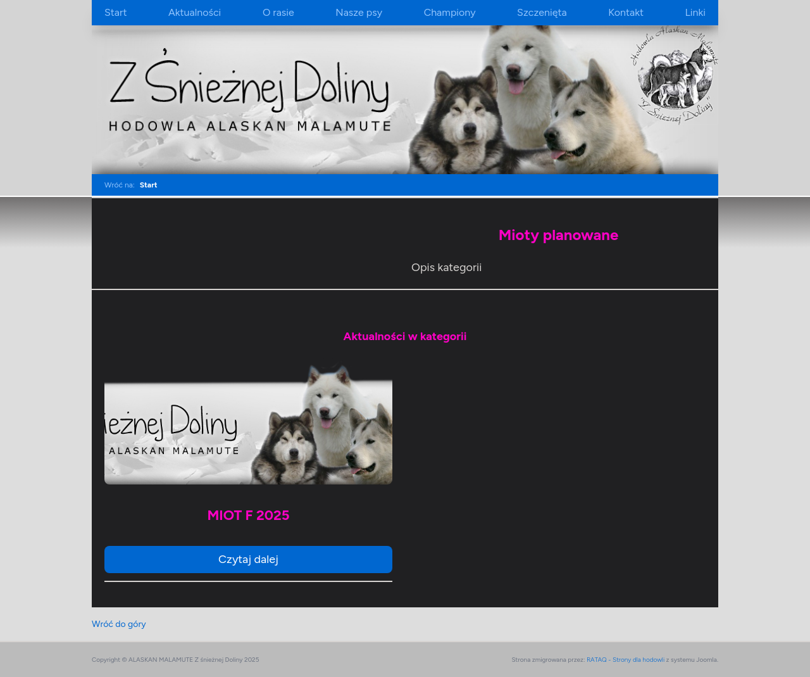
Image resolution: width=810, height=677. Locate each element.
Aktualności (194, 12)
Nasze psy (358, 12)
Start (115, 12)
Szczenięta (542, 12)
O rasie (278, 12)
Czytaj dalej (248, 559)
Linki (695, 12)
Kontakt (626, 12)
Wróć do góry (119, 624)
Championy (450, 12)
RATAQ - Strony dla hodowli (625, 659)
